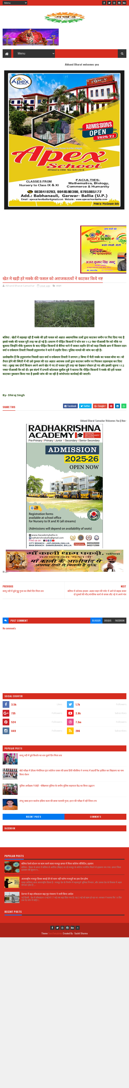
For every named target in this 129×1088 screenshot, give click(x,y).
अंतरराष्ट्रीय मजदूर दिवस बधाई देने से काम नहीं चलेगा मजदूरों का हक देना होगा (54, 879)
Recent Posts (33, 817)
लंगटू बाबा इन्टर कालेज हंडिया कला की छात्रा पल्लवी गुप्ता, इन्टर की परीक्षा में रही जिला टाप (58, 801)
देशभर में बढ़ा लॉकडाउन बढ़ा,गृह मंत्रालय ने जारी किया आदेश (47, 894)
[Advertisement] (64, 607)
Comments (95, 817)
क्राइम (58, 286)
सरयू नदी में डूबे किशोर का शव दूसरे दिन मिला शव (40, 756)
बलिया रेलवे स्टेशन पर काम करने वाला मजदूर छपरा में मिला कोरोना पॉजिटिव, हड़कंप (57, 864)
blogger (96, 621)
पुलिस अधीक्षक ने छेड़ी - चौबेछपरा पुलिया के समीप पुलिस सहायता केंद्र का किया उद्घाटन (56, 786)
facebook (120, 621)
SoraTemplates (55, 933)
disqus (107, 621)
